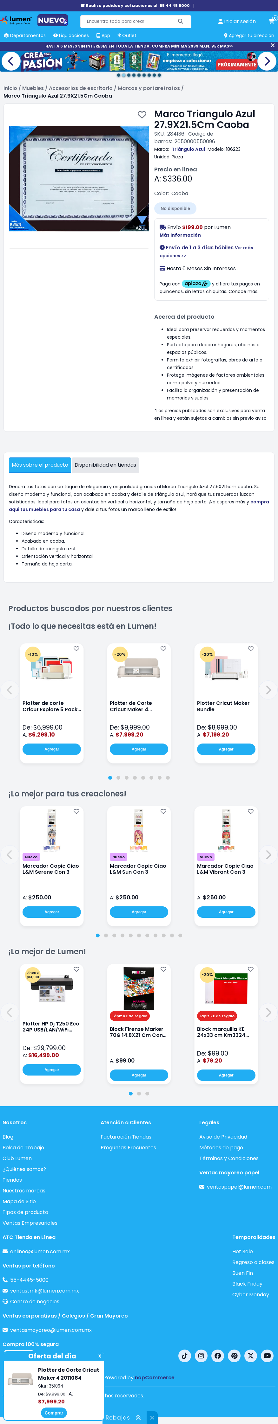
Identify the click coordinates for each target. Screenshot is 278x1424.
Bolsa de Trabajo (23, 1147)
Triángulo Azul (188, 149)
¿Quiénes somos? (24, 1169)
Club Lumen (17, 1158)
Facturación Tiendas (126, 1136)
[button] (9, 689)
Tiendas (12, 1180)
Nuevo (31, 856)
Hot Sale (242, 1251)
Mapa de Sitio (19, 1201)
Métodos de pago (221, 1147)
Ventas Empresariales (30, 1223)
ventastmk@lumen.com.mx (44, 1290)
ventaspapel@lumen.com (239, 1187)
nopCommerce (155, 1377)
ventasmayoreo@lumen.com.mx (51, 1330)
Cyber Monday (250, 1294)
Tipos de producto (25, 1212)
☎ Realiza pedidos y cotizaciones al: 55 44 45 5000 (135, 5)
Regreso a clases (253, 1262)
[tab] (110, 778)
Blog (8, 1136)
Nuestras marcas (24, 1190)
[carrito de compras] (271, 21)
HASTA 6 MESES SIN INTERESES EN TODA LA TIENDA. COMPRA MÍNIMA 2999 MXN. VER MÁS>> (139, 46)
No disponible (175, 208)
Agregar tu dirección (249, 35)
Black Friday (247, 1283)
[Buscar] (181, 21)
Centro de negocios (34, 1301)
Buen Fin (242, 1273)
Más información (180, 235)
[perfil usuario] (237, 21)
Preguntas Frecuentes (128, 1147)
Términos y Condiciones (229, 1158)
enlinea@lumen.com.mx (40, 1251)
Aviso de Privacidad (223, 1136)
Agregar (51, 749)
